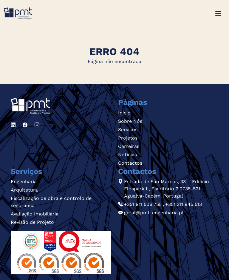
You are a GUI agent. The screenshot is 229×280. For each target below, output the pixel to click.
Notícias (127, 154)
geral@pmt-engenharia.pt (154, 212)
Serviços (127, 129)
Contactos (130, 163)
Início (124, 113)
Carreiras (128, 146)
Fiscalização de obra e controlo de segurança (51, 201)
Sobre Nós (130, 121)
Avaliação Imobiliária (34, 214)
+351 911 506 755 (143, 204)
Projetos (127, 138)
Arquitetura (24, 190)
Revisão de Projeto (32, 222)
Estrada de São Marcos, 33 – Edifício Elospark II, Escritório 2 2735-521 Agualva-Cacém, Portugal (166, 189)
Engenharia (24, 181)
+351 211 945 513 (183, 204)
